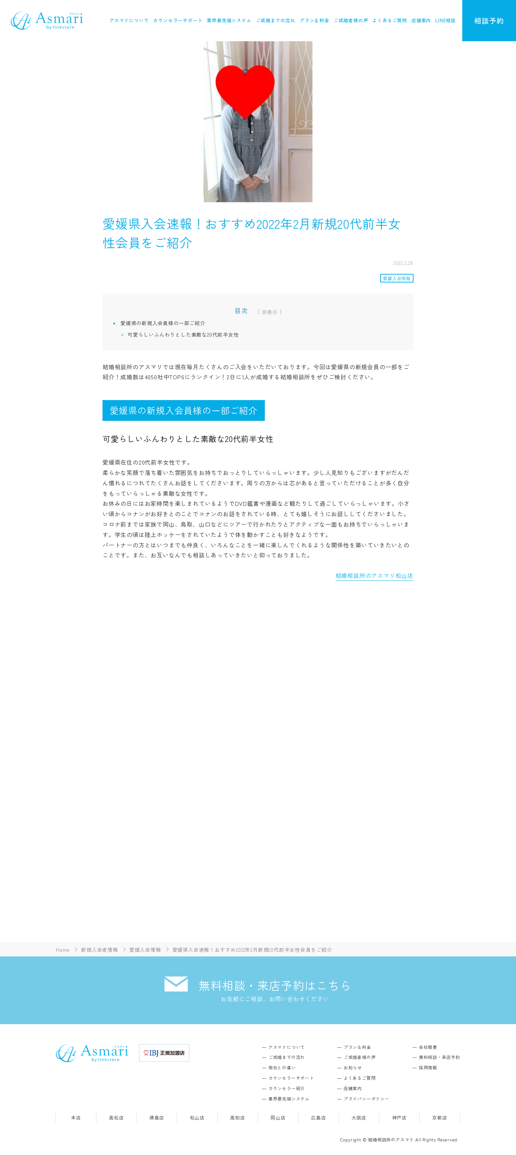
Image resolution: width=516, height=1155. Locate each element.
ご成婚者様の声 (351, 20)
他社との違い (282, 1068)
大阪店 (359, 1117)
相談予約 (489, 20)
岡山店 (278, 1117)
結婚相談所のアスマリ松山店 (374, 575)
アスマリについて (129, 20)
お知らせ (353, 1068)
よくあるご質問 (389, 20)
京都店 (439, 1117)
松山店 (197, 1117)
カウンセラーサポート (177, 20)
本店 (76, 1117)
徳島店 (156, 1117)
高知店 (237, 1117)
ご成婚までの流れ (275, 20)
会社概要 (428, 1047)
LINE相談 (445, 20)
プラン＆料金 (314, 20)
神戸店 (399, 1117)
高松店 (116, 1117)
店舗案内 (421, 20)
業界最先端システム (229, 20)
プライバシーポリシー (367, 1098)
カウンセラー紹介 (286, 1088)
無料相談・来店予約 (439, 1057)
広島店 (318, 1117)
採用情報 (428, 1068)
